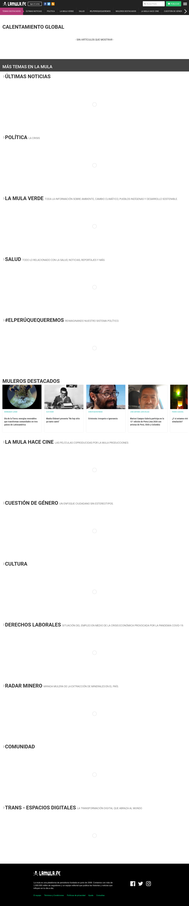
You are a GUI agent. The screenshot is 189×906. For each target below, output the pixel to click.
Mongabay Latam (10, 412)
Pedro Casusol (178, 412)
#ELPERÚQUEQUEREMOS (100, 11)
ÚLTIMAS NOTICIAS (34, 11)
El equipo (37, 895)
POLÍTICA (51, 11)
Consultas (100, 895)
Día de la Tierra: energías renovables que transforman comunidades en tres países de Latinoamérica (21, 421)
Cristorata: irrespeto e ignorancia (103, 418)
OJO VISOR (50, 412)
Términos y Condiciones (54, 895)
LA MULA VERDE (67, 11)
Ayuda (90, 895)
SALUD (82, 11)
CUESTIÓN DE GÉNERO (173, 11)
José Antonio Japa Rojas (139, 412)
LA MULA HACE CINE (150, 11)
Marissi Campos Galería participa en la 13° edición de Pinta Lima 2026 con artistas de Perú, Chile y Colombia (147, 421)
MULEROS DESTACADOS (126, 11)
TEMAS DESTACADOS (11, 11)
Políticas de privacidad (76, 895)
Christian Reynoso (95, 412)
